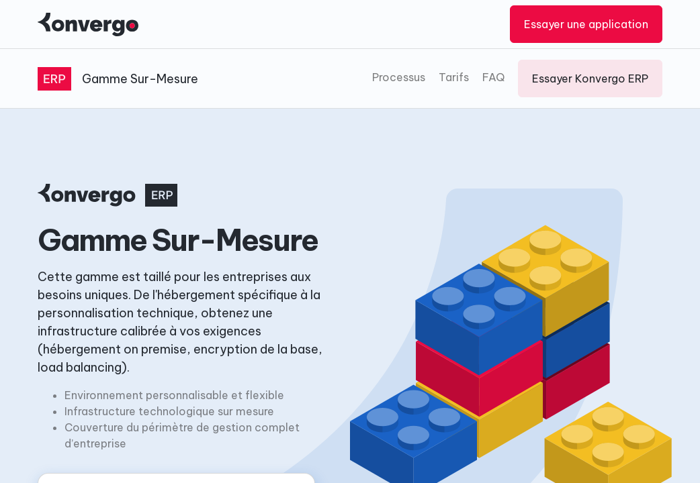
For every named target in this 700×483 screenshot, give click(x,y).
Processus (398, 77)
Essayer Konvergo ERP (590, 78)
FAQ (493, 77)
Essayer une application (586, 24)
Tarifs (454, 77)
